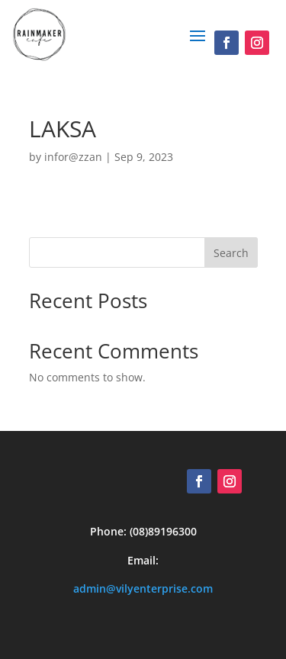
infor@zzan (73, 156)
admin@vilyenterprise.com (143, 588)
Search (231, 253)
